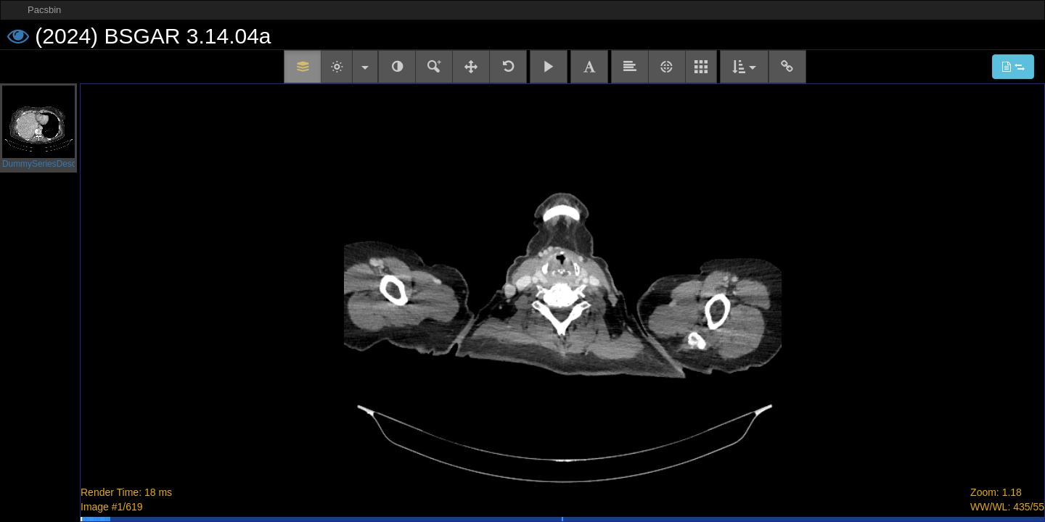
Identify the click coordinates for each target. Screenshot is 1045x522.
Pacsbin (44, 9)
